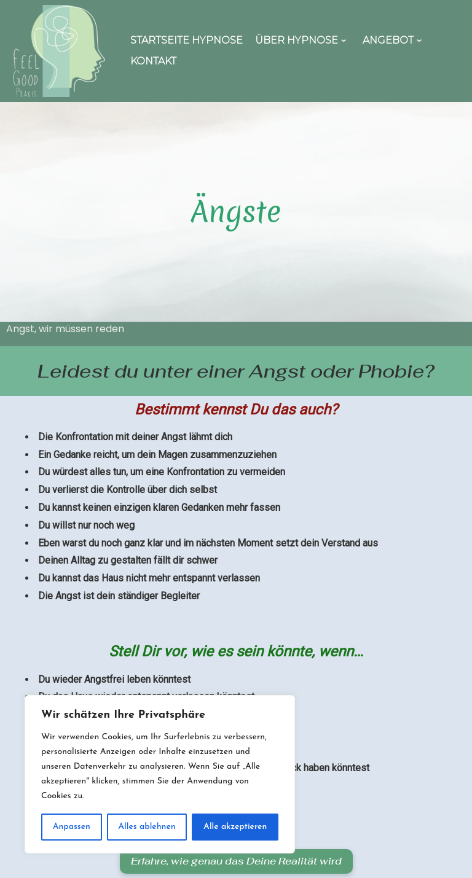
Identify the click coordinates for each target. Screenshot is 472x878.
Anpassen (71, 826)
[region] (160, 774)
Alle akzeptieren (235, 826)
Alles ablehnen (146, 826)
